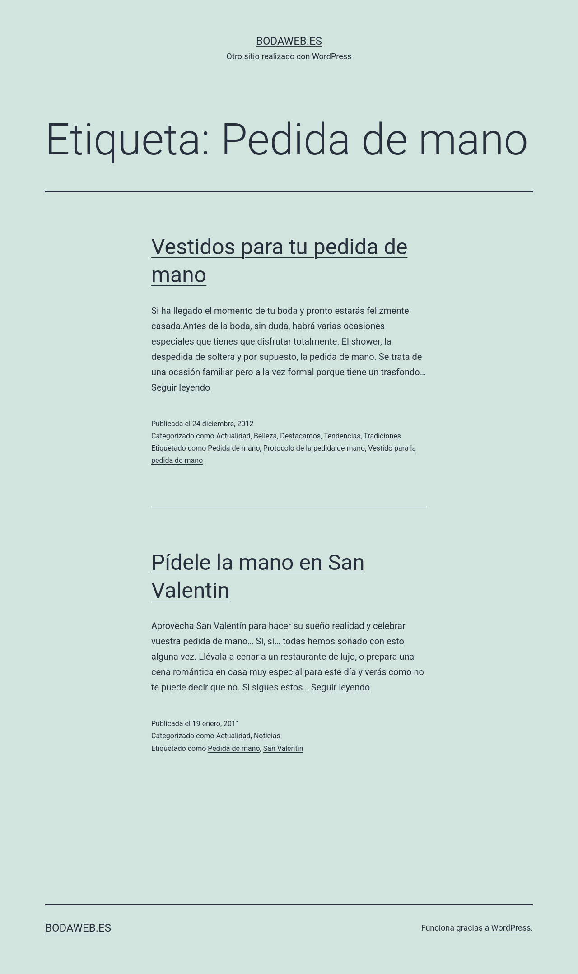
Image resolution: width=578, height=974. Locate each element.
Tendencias (342, 436)
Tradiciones (382, 436)
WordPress (511, 927)
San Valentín (283, 748)
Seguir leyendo (180, 387)
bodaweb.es (289, 41)
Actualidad (233, 436)
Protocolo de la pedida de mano (314, 448)
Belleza (265, 436)
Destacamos (300, 436)
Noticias (267, 736)
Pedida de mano (234, 448)
